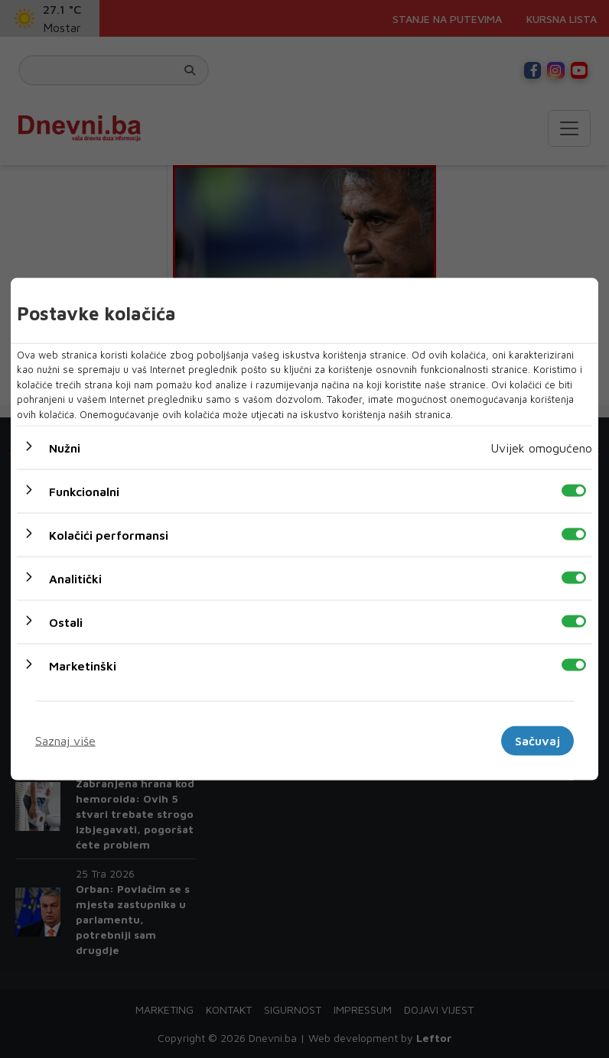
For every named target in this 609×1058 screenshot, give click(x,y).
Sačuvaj (537, 741)
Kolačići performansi (108, 535)
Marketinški (82, 666)
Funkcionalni (84, 491)
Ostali (66, 622)
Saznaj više (65, 741)
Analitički (75, 579)
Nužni (64, 448)
